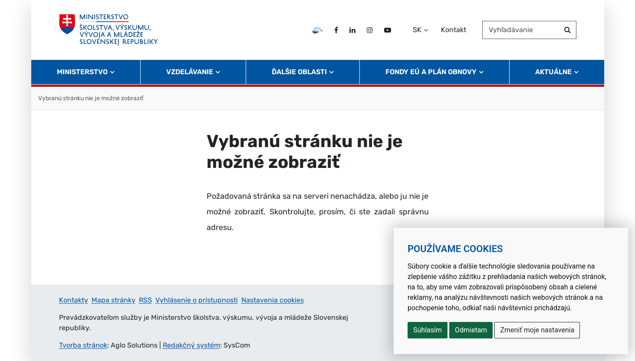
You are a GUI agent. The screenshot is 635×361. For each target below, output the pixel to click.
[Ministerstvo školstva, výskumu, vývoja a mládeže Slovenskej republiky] (108, 30)
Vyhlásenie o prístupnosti (196, 300)
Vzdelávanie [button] (189, 72)
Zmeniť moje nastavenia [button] (537, 330)
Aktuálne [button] (553, 72)
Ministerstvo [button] (82, 72)
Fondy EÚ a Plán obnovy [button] (431, 72)
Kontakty (73, 300)
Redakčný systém (191, 345)
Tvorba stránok (83, 345)
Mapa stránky (113, 300)
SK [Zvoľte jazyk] (417, 30)
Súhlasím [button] (427, 330)
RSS (145, 300)
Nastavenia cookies (272, 300)
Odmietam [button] (471, 330)
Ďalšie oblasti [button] (299, 72)
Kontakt (453, 30)
